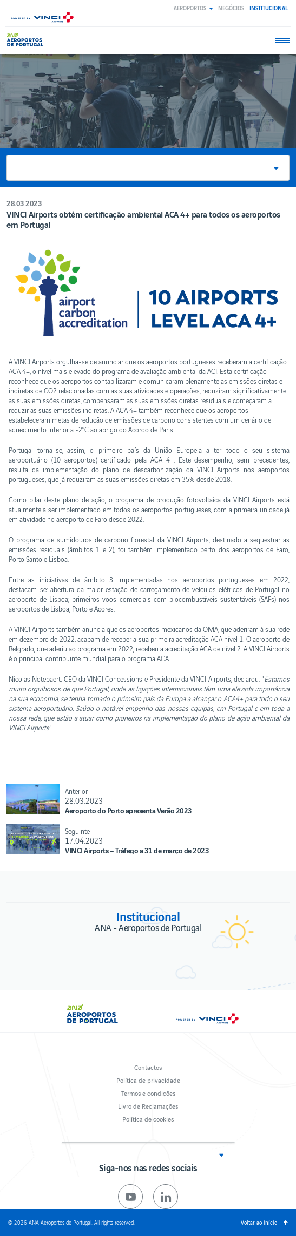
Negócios (231, 8)
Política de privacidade (148, 1079)
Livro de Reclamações (148, 1105)
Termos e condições (148, 1092)
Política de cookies (148, 1118)
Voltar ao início (259, 1222)
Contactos (148, 1066)
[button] (193, 8)
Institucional (268, 8)
